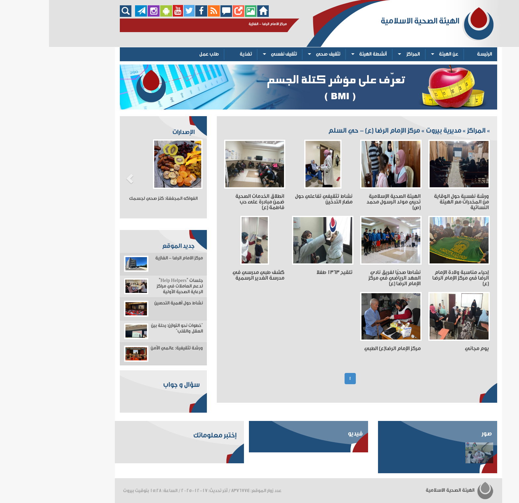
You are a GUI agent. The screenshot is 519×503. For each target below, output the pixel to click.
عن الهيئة (399, 54)
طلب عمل (160, 54)
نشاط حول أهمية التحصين (129, 303)
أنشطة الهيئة (324, 54)
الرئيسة (435, 54)
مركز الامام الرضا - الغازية (130, 258)
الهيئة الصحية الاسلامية (411, 490)
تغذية (197, 54)
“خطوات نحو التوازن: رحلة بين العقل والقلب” (128, 328)
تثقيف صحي (279, 54)
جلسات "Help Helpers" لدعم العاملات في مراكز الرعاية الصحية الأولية (131, 286)
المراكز (364, 54)
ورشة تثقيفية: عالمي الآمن (128, 348)
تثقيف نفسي (235, 54)
